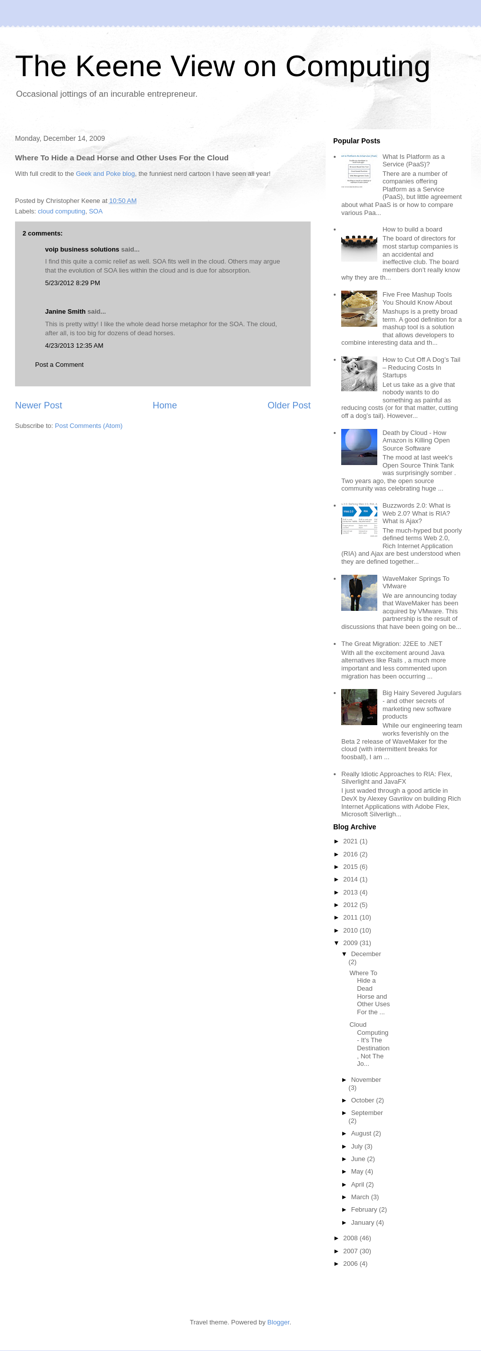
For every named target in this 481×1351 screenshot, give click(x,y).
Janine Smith (65, 311)
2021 (351, 841)
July (358, 1146)
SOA (95, 211)
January (363, 1222)
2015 (351, 866)
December (366, 954)
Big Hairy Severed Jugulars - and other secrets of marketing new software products (421, 704)
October (363, 1100)
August (362, 1133)
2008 (351, 1238)
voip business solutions (82, 249)
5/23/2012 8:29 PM (72, 283)
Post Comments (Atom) (89, 425)
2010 (351, 930)
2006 (351, 1263)
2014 (351, 879)
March (361, 1197)
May (358, 1171)
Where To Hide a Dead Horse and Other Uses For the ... (369, 992)
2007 (351, 1251)
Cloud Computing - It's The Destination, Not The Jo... (369, 1044)
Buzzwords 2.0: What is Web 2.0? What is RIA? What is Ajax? (416, 513)
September (367, 1112)
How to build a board (412, 229)
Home (165, 405)
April (358, 1184)
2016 (351, 854)
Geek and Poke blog (105, 173)
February (365, 1209)
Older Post (289, 405)
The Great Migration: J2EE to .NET (391, 643)
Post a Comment (59, 364)
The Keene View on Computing (222, 66)
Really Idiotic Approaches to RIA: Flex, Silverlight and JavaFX (396, 778)
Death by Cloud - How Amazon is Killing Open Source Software (415, 440)
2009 (351, 943)
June (359, 1159)
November (366, 1079)
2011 (351, 917)
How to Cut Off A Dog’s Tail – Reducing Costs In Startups (421, 367)
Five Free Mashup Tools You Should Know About (417, 298)
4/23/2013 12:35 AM (74, 345)
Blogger (279, 1322)
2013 (351, 892)
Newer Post (38, 405)
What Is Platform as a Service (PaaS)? (413, 160)
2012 (351, 905)
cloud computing (62, 211)
